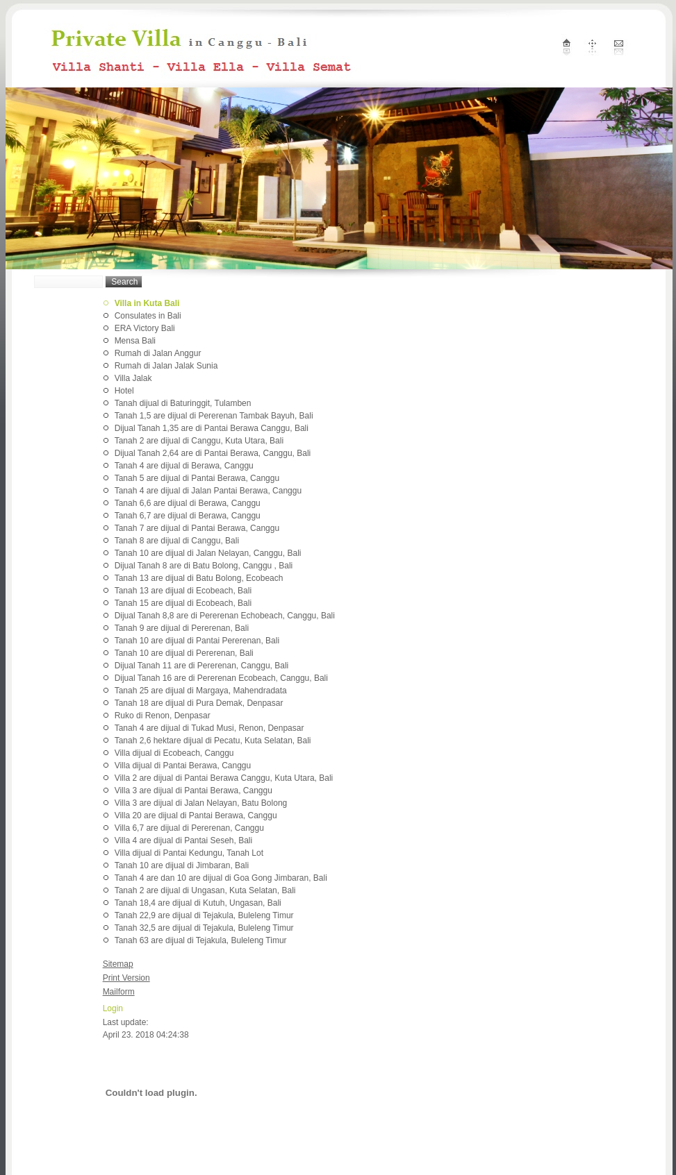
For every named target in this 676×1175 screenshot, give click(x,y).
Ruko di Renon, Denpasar (163, 715)
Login (113, 1008)
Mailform (119, 992)
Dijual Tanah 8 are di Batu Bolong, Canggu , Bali (204, 565)
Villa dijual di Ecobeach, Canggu (174, 753)
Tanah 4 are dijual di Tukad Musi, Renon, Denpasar (209, 728)
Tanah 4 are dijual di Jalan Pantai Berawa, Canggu (208, 491)
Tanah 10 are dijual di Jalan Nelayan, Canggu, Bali (208, 553)
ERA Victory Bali (145, 328)
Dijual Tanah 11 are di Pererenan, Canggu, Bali (202, 665)
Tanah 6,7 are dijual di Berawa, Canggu (188, 516)
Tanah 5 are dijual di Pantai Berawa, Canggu (197, 478)
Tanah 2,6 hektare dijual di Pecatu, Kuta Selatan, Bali (213, 740)
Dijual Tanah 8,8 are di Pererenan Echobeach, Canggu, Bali (225, 615)
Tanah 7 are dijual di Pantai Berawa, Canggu (197, 528)
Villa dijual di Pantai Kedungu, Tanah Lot (189, 853)
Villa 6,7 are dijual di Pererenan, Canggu (189, 828)
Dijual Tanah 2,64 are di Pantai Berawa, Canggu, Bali (213, 453)
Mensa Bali (135, 341)
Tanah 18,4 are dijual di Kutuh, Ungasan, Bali (198, 903)
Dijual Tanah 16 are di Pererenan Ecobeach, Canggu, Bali (221, 678)
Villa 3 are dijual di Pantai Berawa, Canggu (193, 790)
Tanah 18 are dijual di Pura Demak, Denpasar (199, 703)
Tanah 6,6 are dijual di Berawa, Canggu (188, 503)
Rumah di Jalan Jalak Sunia (166, 366)
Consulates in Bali (148, 316)
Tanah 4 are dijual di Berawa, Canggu (184, 466)
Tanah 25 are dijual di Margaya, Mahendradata (201, 690)
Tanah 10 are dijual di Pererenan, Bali (184, 653)
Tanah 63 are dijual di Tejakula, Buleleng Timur (201, 940)
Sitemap (118, 964)
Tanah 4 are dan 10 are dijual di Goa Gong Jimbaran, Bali (221, 878)
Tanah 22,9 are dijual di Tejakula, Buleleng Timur (204, 915)
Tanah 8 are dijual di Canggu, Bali (177, 541)
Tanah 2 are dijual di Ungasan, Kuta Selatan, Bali (205, 890)
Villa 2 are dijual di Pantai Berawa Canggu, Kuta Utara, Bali (224, 778)
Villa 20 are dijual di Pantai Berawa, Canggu (196, 815)
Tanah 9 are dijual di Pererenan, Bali (182, 628)
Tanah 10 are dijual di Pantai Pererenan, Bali (197, 640)
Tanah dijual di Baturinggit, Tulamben (183, 403)
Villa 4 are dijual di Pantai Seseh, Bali (184, 840)
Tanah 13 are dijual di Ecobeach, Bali (183, 590)
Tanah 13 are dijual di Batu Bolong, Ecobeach (199, 578)
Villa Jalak (133, 378)
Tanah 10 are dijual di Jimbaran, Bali (182, 865)
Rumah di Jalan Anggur (158, 353)
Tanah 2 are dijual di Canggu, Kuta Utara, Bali (199, 441)
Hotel (124, 391)
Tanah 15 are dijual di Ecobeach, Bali (183, 603)
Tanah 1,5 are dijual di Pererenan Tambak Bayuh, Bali (214, 416)
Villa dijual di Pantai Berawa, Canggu (183, 765)
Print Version (126, 978)
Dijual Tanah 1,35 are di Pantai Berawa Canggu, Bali (211, 428)
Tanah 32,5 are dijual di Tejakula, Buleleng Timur (204, 928)
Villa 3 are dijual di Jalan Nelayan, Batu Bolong (201, 803)
